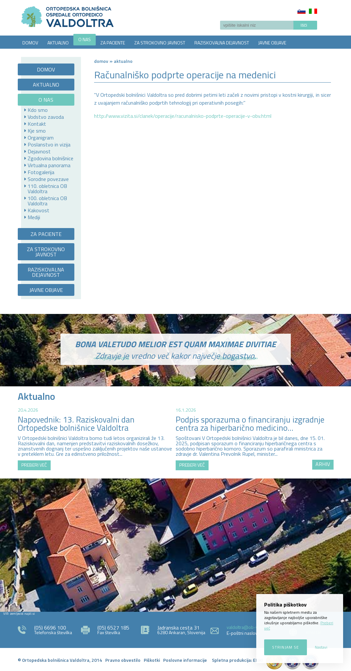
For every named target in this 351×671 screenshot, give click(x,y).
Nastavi (321, 647)
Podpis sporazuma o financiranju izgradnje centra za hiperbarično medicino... (250, 423)
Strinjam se (285, 647)
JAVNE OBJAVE (272, 42)
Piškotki (152, 660)
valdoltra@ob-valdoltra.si (252, 627)
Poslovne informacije (185, 660)
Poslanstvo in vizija (49, 144)
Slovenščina (301, 11)
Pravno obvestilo (122, 660)
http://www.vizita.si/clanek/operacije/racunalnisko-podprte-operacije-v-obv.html (182, 116)
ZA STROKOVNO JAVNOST (159, 42)
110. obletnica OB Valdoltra (47, 188)
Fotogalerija (41, 172)
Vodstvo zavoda (46, 116)
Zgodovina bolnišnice (50, 158)
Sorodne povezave (48, 179)
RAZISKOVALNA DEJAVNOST (221, 42)
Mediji (34, 217)
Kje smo (37, 130)
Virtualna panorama (49, 165)
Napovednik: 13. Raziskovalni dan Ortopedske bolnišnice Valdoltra (76, 423)
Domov (101, 61)
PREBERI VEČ (34, 464)
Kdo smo (38, 110)
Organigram (41, 137)
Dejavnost (39, 151)
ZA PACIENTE (112, 42)
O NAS (84, 39)
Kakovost (38, 210)
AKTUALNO (58, 42)
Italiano (313, 11)
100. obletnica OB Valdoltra (47, 200)
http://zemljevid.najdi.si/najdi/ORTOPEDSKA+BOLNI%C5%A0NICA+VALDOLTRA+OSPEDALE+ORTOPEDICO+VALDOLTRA (175, 544)
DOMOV (30, 42)
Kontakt (37, 123)
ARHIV (322, 464)
